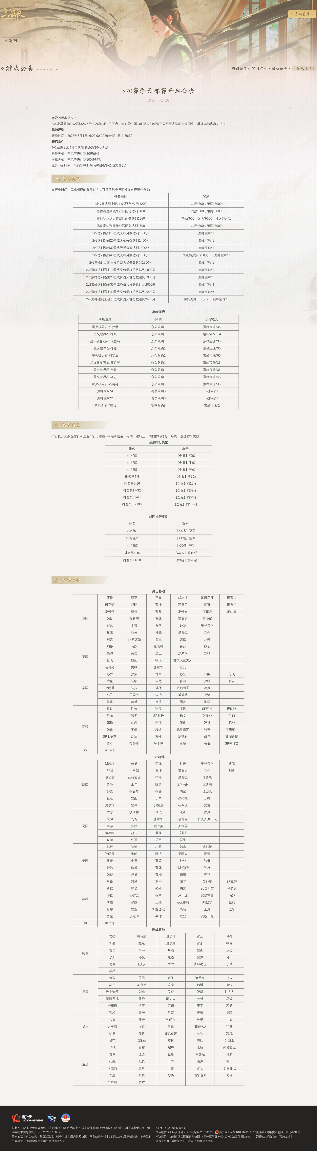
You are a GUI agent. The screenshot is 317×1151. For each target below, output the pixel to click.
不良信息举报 (98, 1136)
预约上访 (284, 1136)
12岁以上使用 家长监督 (123, 1136)
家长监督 (208, 1140)
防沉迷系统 (46, 1136)
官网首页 (302, 14)
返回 (11, 40)
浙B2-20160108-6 (175, 1127)
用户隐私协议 (78, 1136)
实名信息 (31, 1136)
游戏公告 (279, 68)
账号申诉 (61, 1136)
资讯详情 (304, 68)
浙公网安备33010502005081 (237, 1132)
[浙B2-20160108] (202, 1132)
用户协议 (17, 1136)
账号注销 (146, 1136)
